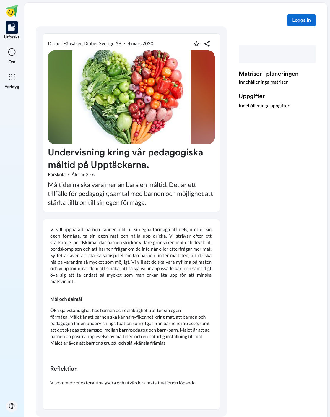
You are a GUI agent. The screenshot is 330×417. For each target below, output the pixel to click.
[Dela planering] (207, 43)
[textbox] (131, 314)
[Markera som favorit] (196, 43)
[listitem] (12, 30)
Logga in (301, 20)
